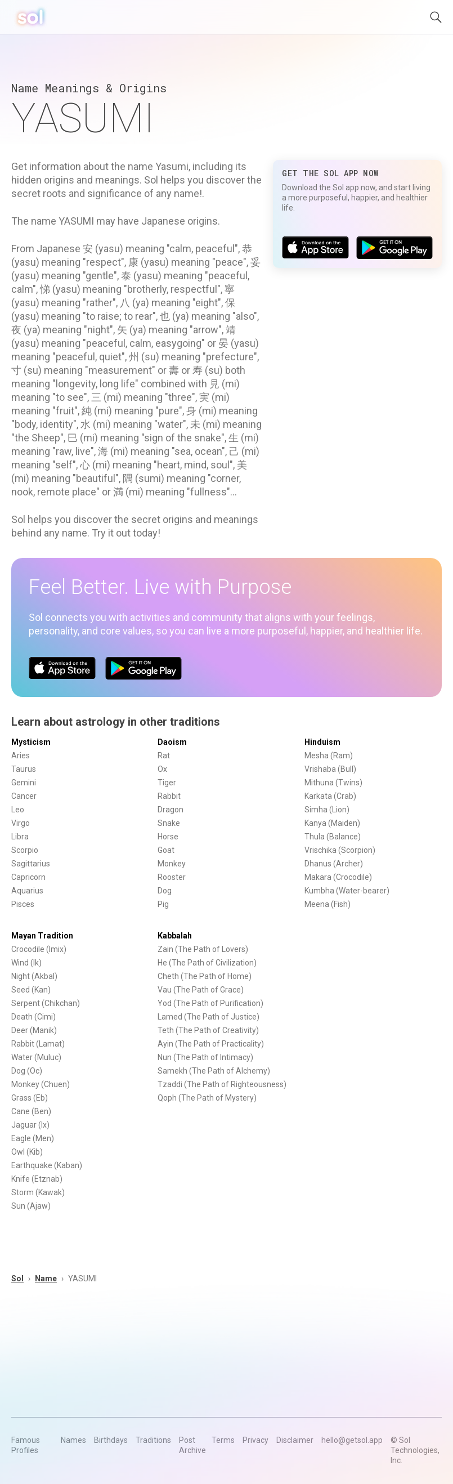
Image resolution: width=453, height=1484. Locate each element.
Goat (166, 850)
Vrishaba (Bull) (330, 769)
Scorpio (24, 850)
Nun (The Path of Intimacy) (205, 1057)
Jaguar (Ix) (30, 1124)
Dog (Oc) (26, 1070)
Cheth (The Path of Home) (205, 976)
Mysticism (31, 742)
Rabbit (169, 796)
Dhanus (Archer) (333, 863)
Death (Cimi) (33, 1016)
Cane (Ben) (31, 1111)
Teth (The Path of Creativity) (208, 1030)
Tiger (167, 782)
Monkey (172, 863)
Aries (20, 755)
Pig (163, 904)
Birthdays (111, 1440)
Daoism (172, 742)
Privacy (255, 1440)
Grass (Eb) (29, 1097)
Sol (17, 1278)
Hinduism (322, 742)
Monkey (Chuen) (40, 1084)
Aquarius (27, 890)
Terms (223, 1440)
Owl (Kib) (27, 1151)
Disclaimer (294, 1440)
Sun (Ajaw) (31, 1205)
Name (46, 1278)
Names (73, 1440)
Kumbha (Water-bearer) (346, 890)
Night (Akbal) (34, 976)
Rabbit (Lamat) (38, 1043)
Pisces (22, 904)
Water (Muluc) (36, 1057)
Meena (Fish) (327, 904)
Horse (168, 836)
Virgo (20, 823)
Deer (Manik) (34, 1030)
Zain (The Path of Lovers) (203, 949)
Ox (162, 769)
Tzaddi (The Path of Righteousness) (222, 1084)
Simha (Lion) (326, 809)
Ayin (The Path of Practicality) (211, 1043)
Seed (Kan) (31, 989)
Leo (17, 809)
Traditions (153, 1440)
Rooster (172, 877)
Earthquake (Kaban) (46, 1165)
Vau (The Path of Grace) (201, 989)
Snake (169, 823)
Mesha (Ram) (328, 755)
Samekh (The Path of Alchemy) (214, 1070)
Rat (164, 755)
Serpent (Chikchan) (45, 1003)
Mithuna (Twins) (333, 782)
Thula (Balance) (332, 836)
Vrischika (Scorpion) (339, 850)
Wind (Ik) (26, 962)
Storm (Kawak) (38, 1192)
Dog (165, 890)
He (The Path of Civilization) (207, 962)
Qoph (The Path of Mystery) (207, 1097)
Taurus (23, 769)
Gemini (23, 782)
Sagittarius (30, 863)
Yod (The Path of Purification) (210, 1003)
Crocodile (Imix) (38, 949)
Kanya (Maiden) (332, 823)
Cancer (24, 796)
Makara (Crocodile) (338, 877)
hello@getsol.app (352, 1440)
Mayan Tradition (42, 935)
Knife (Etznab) (36, 1178)
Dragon (170, 809)
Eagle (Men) (32, 1138)
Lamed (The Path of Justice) (208, 1016)
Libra (20, 836)
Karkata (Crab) (330, 796)
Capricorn (28, 877)
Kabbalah (175, 935)
